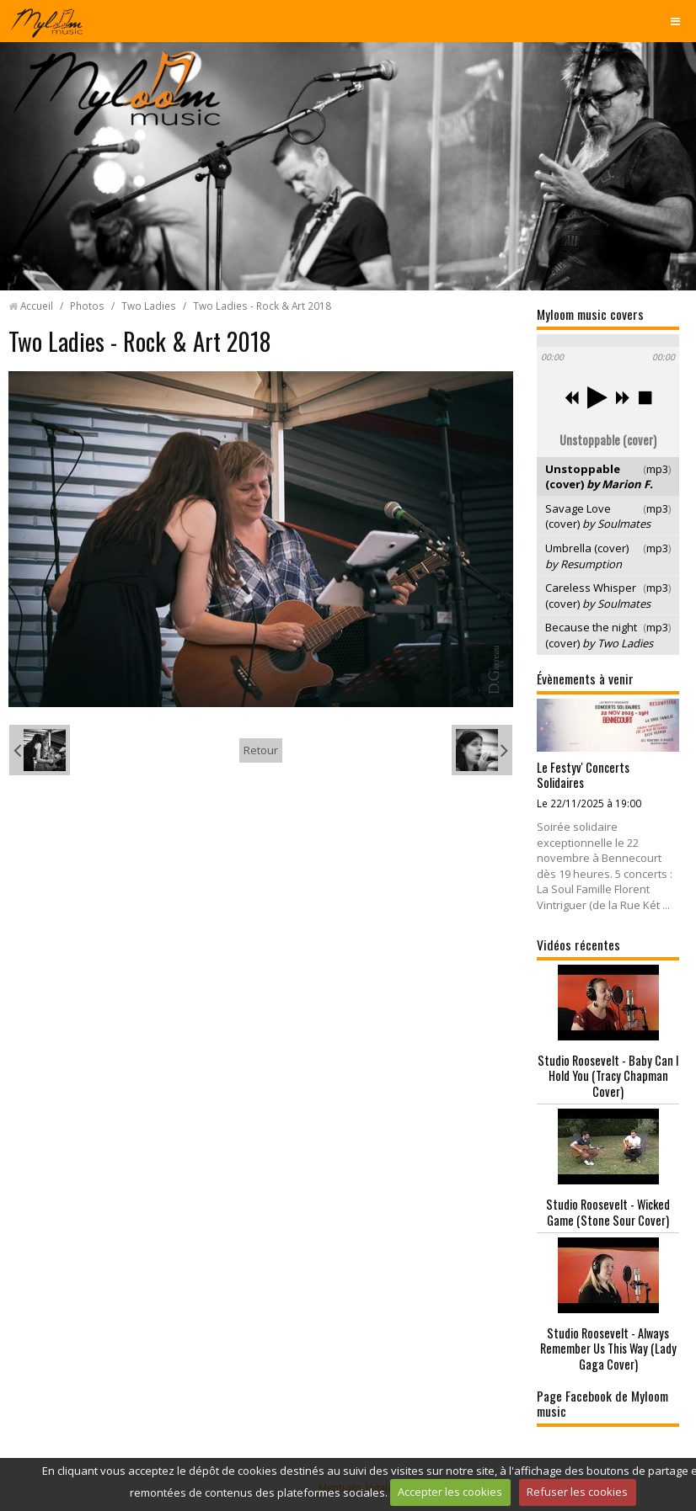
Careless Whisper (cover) (597, 595)
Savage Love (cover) (597, 516)
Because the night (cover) (599, 635)
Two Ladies (148, 305)
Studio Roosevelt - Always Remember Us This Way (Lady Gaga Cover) (608, 1348)
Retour (261, 750)
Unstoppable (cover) (599, 476)
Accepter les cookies (450, 1491)
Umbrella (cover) (587, 556)
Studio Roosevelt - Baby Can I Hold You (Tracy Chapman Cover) (608, 1075)
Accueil (36, 305)
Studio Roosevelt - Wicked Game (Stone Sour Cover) (608, 1212)
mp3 (657, 468)
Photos (87, 305)
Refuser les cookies (577, 1491)
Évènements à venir (585, 678)
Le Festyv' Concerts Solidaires (583, 775)
